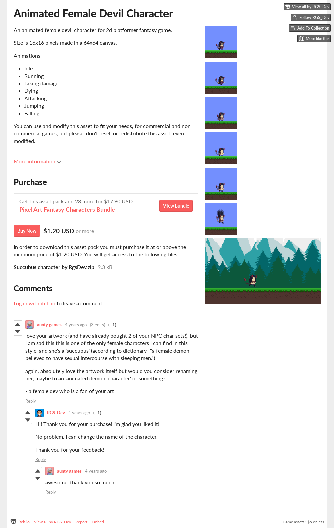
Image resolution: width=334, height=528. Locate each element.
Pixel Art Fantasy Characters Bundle (67, 209)
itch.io (24, 521)
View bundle (176, 206)
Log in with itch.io (34, 303)
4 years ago (76, 324)
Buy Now (26, 231)
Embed (98, 521)
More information (37, 161)
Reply (30, 401)
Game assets (293, 521)
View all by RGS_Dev (52, 521)
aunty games (49, 324)
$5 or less (315, 521)
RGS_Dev (56, 412)
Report (81, 521)
